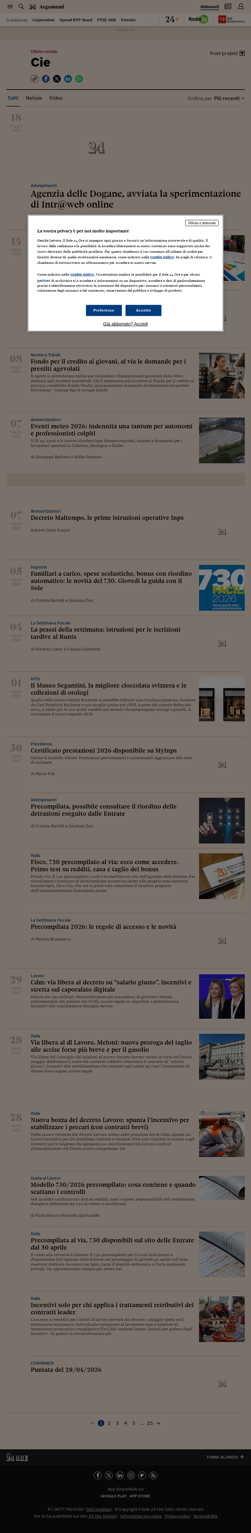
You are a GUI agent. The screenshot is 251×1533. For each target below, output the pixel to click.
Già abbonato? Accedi (125, 323)
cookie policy (162, 257)
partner (43, 280)
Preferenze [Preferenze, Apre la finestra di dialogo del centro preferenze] (103, 310)
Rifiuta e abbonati (202, 223)
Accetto (143, 310)
